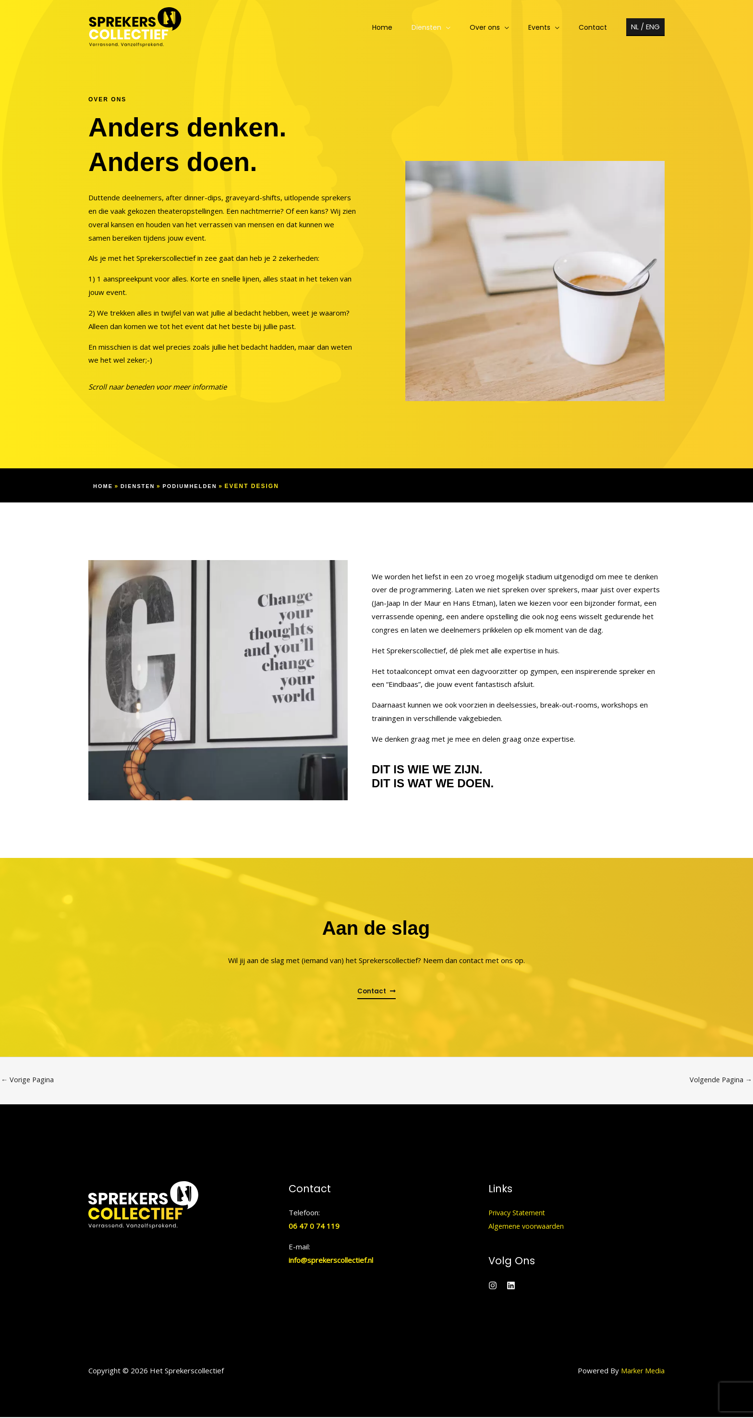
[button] (645, 27)
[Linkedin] (511, 1286)
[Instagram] (492, 1286)
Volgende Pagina (720, 1080)
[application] (466, 27)
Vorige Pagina (28, 1080)
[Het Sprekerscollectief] (135, 26)
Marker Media (642, 1371)
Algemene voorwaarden (528, 1227)
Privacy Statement (518, 1213)
